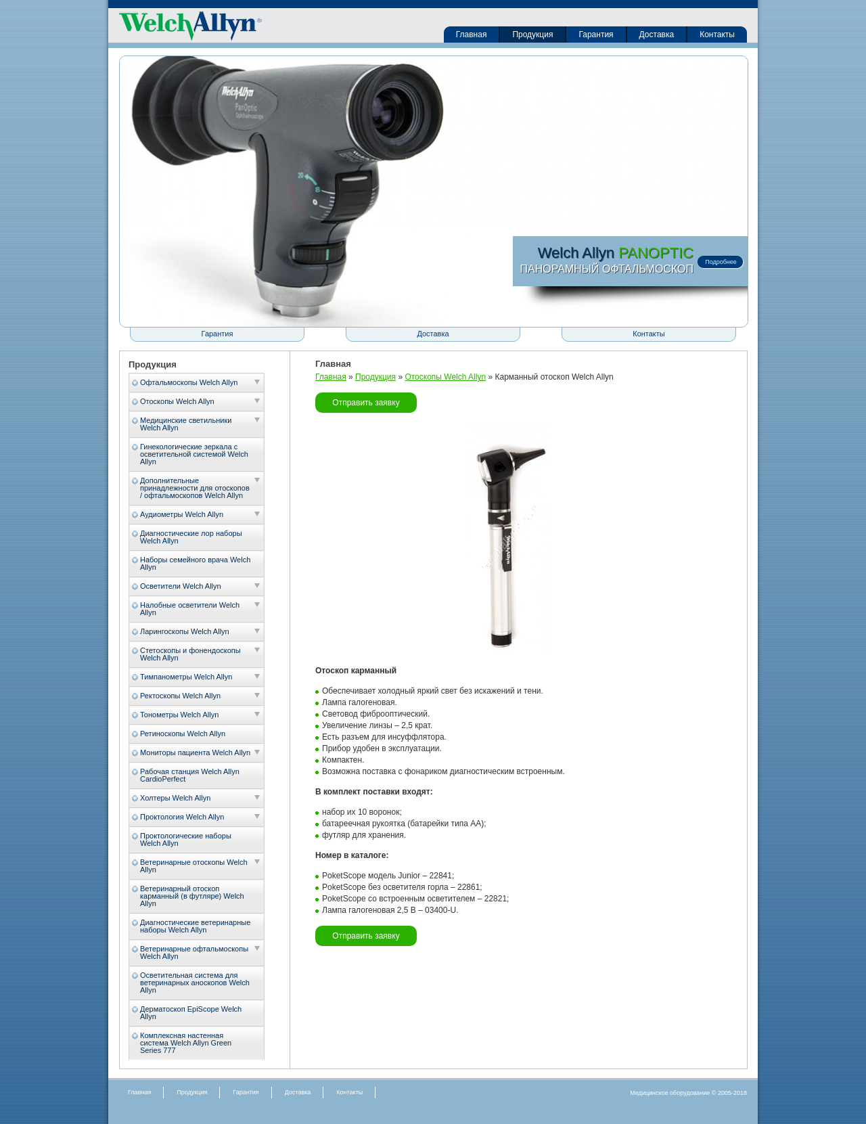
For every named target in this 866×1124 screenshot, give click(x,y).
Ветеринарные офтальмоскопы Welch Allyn (194, 952)
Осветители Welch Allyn (180, 586)
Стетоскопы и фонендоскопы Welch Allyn (190, 654)
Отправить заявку (365, 402)
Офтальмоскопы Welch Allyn (188, 382)
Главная (471, 34)
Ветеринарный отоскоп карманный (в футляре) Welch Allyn (192, 895)
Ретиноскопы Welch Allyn (182, 733)
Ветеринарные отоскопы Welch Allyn (194, 866)
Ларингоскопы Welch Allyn (184, 631)
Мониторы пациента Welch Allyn (195, 752)
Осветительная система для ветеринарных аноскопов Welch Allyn (195, 982)
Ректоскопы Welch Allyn (180, 696)
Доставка (657, 34)
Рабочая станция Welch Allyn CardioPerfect (190, 775)
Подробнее (721, 261)
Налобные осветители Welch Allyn (190, 608)
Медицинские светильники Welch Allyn (185, 424)
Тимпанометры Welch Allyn (186, 677)
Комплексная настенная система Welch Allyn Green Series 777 (185, 1042)
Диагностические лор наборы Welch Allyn (191, 537)
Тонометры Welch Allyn (179, 715)
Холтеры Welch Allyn (175, 798)
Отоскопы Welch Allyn (177, 401)
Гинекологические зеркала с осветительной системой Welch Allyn (194, 454)
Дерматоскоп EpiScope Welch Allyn (191, 1012)
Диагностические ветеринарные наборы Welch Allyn (195, 926)
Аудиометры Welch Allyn (181, 514)
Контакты (717, 34)
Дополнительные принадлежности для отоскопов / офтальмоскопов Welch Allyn (195, 487)
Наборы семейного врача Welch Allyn (195, 563)
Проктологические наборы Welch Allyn (185, 839)
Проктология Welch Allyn (182, 817)
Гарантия (595, 34)
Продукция (532, 34)
